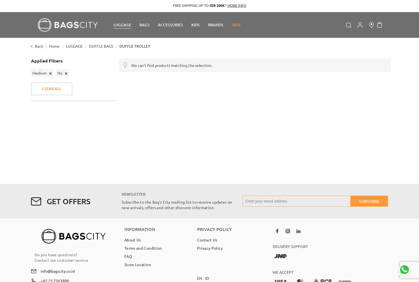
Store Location (137, 264)
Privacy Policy (210, 248)
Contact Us (207, 239)
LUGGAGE (74, 46)
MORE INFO (236, 5)
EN (199, 278)
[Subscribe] (369, 201)
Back (39, 46)
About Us (132, 239)
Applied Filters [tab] (47, 61)
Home (54, 46)
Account (360, 24)
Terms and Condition (143, 248)
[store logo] (68, 25)
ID (207, 278)
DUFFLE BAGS (101, 46)
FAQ (128, 256)
